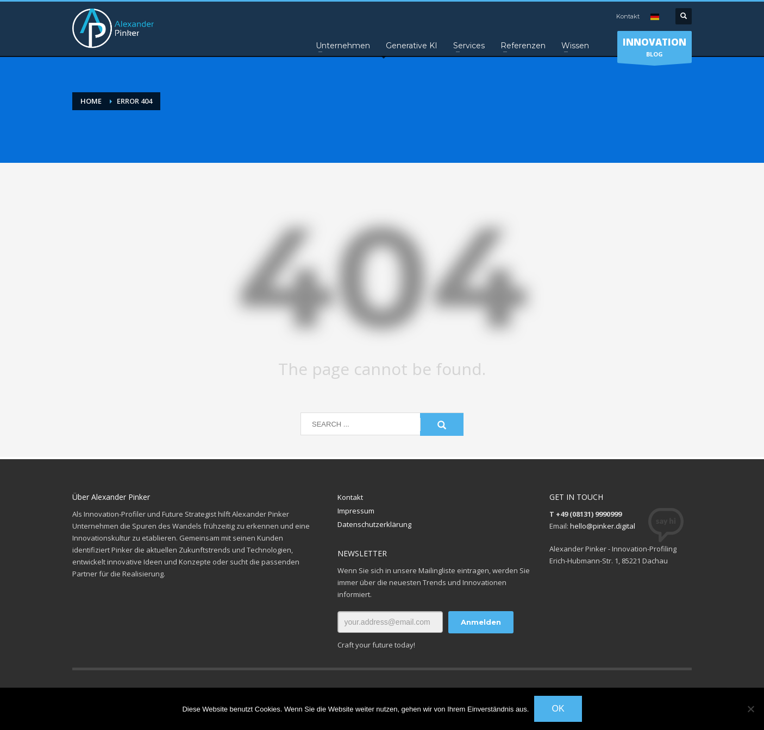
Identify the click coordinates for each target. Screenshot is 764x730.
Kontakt (628, 16)
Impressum (355, 511)
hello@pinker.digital (602, 526)
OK (558, 708)
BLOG (654, 49)
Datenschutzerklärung (374, 524)
